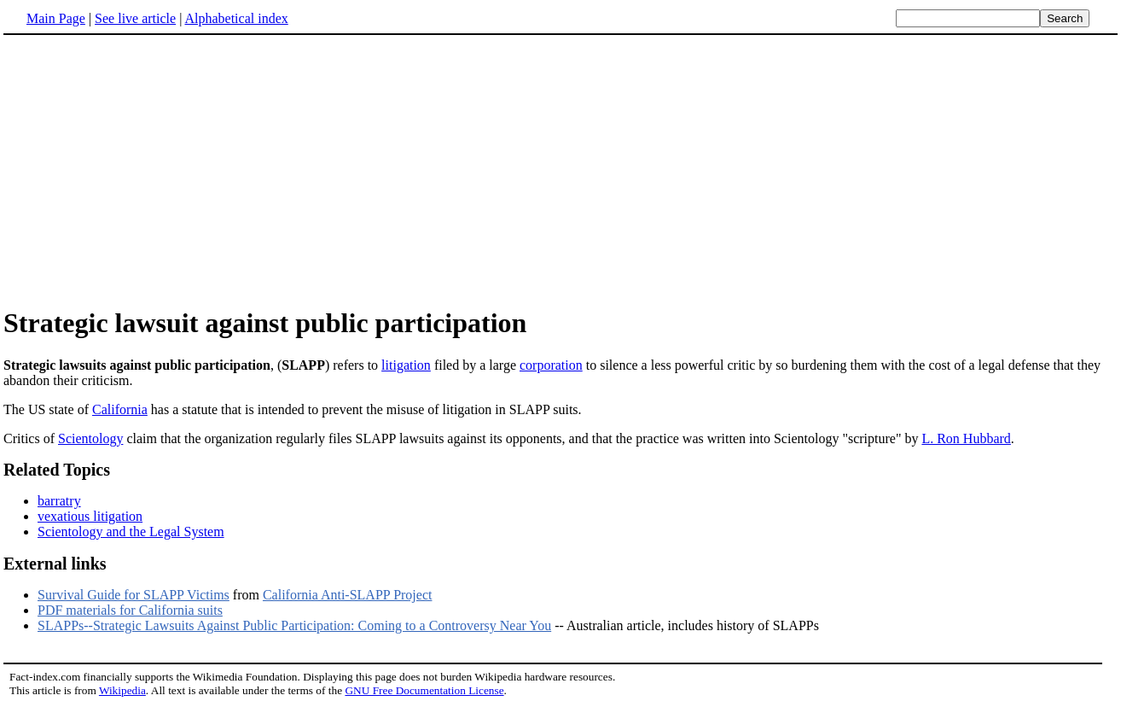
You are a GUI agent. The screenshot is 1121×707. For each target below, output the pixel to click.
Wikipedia (122, 690)
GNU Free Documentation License (424, 690)
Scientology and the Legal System (131, 531)
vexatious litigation (90, 516)
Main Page (55, 18)
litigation (406, 365)
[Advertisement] (560, 169)
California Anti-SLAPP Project (348, 594)
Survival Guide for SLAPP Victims (133, 594)
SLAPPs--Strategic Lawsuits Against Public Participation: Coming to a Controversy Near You (294, 625)
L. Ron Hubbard (965, 438)
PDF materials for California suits (130, 610)
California (120, 409)
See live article (135, 18)
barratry (59, 501)
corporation (551, 365)
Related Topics (56, 469)
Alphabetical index (236, 18)
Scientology (90, 438)
